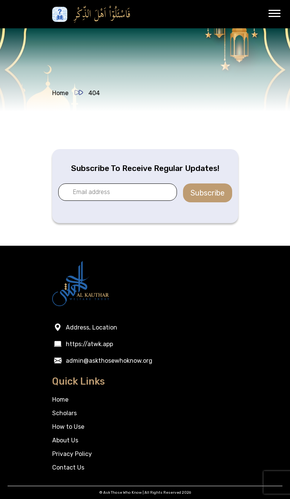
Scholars (64, 413)
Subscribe (208, 192)
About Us (65, 440)
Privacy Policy (72, 453)
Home (60, 93)
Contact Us (68, 467)
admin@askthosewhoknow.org (109, 360)
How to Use (68, 426)
